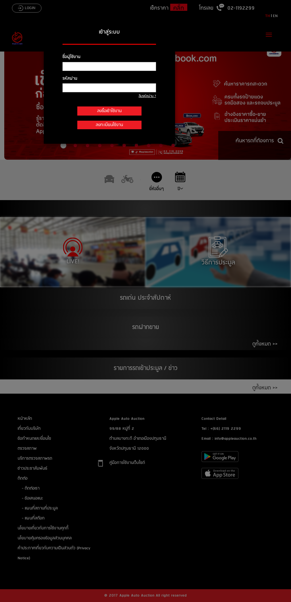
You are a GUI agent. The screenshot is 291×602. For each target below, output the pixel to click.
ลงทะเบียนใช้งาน (109, 125)
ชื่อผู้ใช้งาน (71, 57)
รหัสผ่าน (70, 78)
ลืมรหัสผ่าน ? (147, 96)
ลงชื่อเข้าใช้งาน (109, 111)
